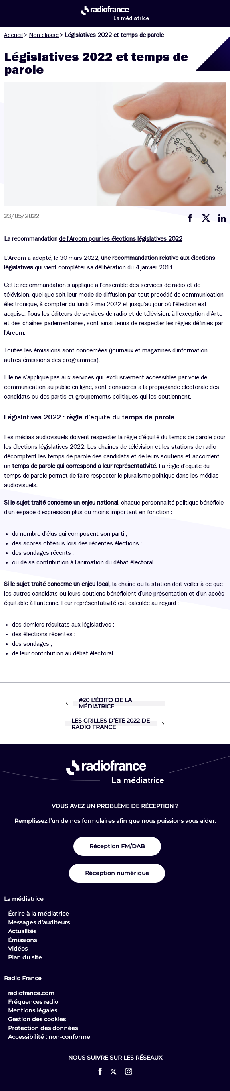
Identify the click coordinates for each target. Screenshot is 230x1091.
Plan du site (25, 957)
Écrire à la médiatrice (38, 913)
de (63, 239)
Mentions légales (32, 1010)
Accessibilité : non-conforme (49, 1036)
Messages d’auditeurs (39, 922)
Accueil (13, 35)
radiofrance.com (31, 993)
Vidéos (18, 948)
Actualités (22, 931)
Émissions (22, 940)
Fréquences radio (33, 1001)
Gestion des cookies (37, 1019)
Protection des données (43, 1028)
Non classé (44, 35)
